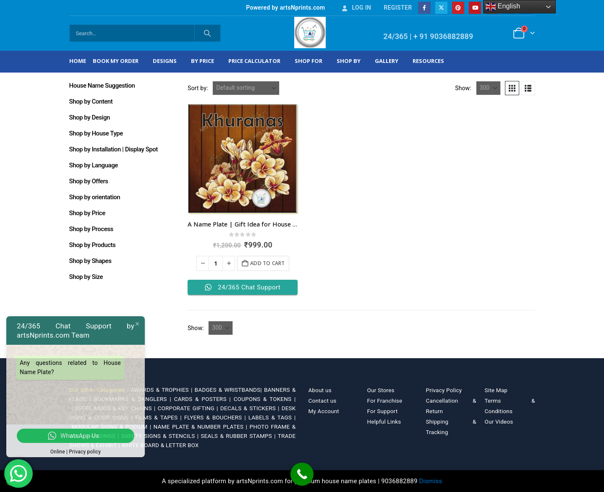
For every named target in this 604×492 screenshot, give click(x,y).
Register (398, 7)
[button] (512, 88)
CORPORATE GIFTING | (188, 408)
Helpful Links (384, 421)
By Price (202, 61)
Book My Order (116, 61)
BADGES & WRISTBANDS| (229, 389)
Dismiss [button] (430, 481)
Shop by (349, 61)
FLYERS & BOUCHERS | (216, 417)
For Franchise (385, 400)
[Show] (488, 88)
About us (320, 390)
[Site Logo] (310, 32)
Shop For (308, 61)
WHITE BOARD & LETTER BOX (160, 445)
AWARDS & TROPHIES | (161, 389)
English (503, 7)
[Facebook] (424, 8)
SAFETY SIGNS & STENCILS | (161, 435)
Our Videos (499, 421)
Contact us (323, 400)
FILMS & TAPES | (159, 417)
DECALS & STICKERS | (251, 408)
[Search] (208, 33)
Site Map (496, 390)
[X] (441, 8)
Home (77, 61)
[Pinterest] (458, 8)
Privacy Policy (444, 390)
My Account (324, 411)
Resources (428, 61)
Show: (463, 88)
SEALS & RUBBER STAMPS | (239, 435)
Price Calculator (254, 61)
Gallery (386, 61)
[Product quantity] (216, 263)
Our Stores (381, 390)
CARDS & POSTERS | (203, 399)
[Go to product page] (242, 158)
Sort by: (198, 88)
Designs (165, 61)
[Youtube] (475, 8)
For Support (382, 411)
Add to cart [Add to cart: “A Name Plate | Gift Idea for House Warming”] (267, 263)
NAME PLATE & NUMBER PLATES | (202, 426)
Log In (356, 7)
